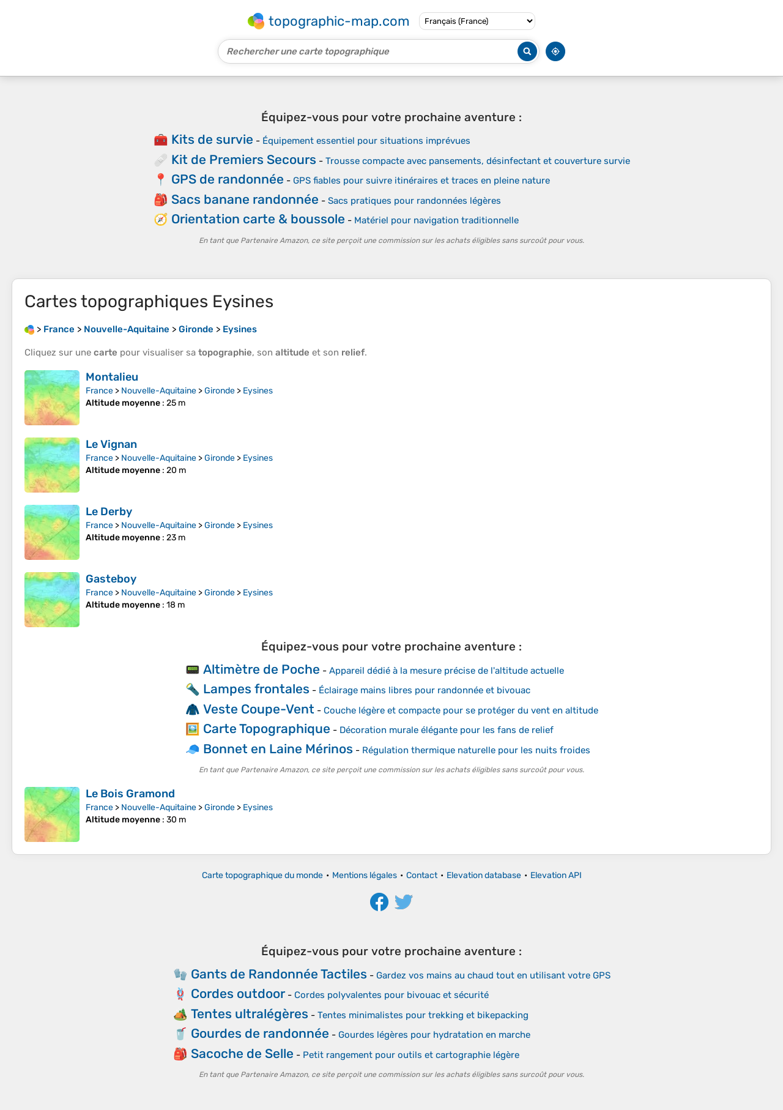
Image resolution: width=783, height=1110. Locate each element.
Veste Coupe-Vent (258, 709)
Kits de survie (212, 139)
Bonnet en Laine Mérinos (278, 748)
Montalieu (112, 377)
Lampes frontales (256, 688)
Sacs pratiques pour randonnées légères (414, 200)
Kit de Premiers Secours (243, 159)
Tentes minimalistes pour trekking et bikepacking (423, 1015)
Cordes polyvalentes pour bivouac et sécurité (391, 994)
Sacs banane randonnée (245, 199)
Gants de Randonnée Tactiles (279, 973)
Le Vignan (111, 444)
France (99, 391)
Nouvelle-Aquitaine (158, 391)
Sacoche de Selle (242, 1053)
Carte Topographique (266, 728)
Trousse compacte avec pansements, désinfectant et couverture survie (477, 160)
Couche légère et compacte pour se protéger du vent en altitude (461, 710)
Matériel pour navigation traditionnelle (436, 220)
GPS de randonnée (227, 179)
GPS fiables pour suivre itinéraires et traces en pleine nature (421, 180)
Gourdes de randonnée (260, 1033)
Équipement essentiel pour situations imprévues (366, 140)
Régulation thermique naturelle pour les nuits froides (476, 750)
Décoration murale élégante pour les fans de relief (447, 730)
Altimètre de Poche (261, 669)
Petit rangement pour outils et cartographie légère (411, 1054)
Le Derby (109, 511)
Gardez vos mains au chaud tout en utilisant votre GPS (493, 975)
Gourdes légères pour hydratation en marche (434, 1034)
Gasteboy (111, 579)
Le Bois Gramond (130, 793)
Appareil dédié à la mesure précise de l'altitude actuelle (446, 670)
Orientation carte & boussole (258, 218)
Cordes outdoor (238, 993)
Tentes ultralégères (249, 1013)
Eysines (258, 391)
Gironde (219, 391)
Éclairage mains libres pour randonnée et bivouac (424, 690)
